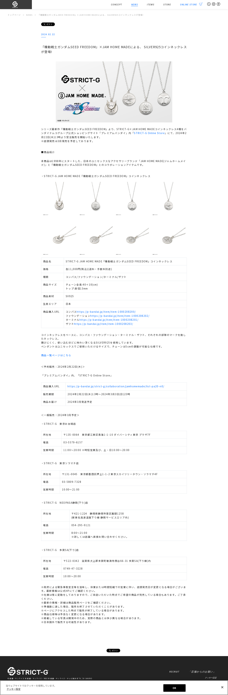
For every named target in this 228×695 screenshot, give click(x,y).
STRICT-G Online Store (149, 133)
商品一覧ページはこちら (56, 355)
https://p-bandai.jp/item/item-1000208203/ (103, 324)
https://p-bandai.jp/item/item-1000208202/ (119, 316)
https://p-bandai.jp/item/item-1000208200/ (106, 311)
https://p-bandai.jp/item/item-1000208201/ (109, 319)
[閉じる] (222, 687)
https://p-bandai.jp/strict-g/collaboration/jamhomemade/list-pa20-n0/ (116, 386)
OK (174, 688)
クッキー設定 (211, 678)
